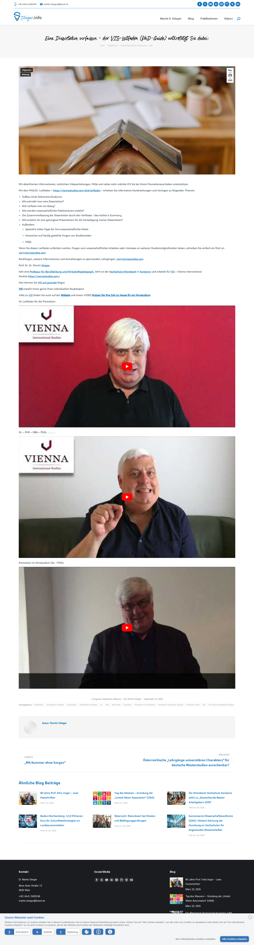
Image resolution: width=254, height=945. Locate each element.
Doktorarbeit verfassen (88, 705)
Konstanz (145, 271)
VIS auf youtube (47, 282)
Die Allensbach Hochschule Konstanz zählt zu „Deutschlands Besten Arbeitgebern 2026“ (210, 797)
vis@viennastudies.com (32, 253)
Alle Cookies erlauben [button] (234, 939)
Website (65, 295)
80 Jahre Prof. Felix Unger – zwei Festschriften (59, 795)
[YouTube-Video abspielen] (127, 366)
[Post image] (28, 798)
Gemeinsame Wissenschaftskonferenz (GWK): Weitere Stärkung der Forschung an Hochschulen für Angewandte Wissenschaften (211, 823)
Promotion (127, 705)
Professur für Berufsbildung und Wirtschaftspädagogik (62, 271)
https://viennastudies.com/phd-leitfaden (76, 190)
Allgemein (26, 70)
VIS (173, 271)
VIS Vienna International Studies (221, 705)
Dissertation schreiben (55, 705)
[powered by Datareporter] (250, 919)
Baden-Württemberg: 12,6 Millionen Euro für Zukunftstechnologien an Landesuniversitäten (61, 820)
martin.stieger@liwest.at (54, 4)
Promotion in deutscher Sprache (170, 705)
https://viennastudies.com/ (44, 276)
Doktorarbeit (72, 705)
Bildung (25, 74)
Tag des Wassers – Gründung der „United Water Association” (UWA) (134, 795)
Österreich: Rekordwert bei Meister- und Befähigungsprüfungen (135, 818)
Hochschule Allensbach (122, 271)
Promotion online (193, 705)
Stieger (45, 265)
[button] (17, 932)
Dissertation (38, 705)
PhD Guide (116, 705)
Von (132, 699)
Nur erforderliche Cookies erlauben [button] (196, 939)
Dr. (101, 705)
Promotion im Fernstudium (144, 705)
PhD (107, 705)
